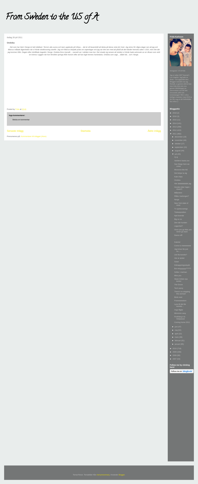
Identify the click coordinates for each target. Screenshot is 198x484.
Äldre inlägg (154, 131)
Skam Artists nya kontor (181, 280)
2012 (175, 130)
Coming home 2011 (182, 322)
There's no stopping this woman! (182, 293)
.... (175, 239)
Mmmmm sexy (180, 313)
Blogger (122, 475)
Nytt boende (179, 216)
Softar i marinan (180, 272)
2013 (175, 127)
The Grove (178, 285)
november (179, 140)
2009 (175, 352)
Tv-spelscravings (181, 209)
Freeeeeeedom (180, 301)
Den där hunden (180, 223)
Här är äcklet (179, 258)
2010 (175, 348)
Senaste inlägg (15, 131)
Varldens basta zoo (181, 161)
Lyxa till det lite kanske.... (180, 305)
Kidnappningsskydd (182, 265)
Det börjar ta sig (180, 173)
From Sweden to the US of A (52, 17)
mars (177, 337)
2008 (175, 355)
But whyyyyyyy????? (182, 269)
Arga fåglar (178, 310)
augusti (178, 151)
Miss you (177, 275)
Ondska (177, 180)
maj (176, 330)
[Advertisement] (181, 418)
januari (178, 344)
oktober (178, 144)
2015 (175, 120)
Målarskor (178, 193)
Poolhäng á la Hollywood (179, 318)
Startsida (85, 131)
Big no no (178, 219)
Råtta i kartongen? (181, 196)
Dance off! (178, 235)
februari (178, 340)
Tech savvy (178, 288)
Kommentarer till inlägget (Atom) (33, 136)
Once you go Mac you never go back (183, 231)
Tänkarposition (180, 212)
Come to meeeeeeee (182, 246)
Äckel (176, 262)
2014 (175, 123)
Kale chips (178, 177)
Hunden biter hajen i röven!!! (182, 188)
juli (176, 154)
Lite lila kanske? (180, 255)
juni (176, 327)
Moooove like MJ (181, 170)
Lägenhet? (178, 226)
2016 (175, 116)
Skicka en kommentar (21, 120)
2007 (175, 359)
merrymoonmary (103, 475)
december (179, 137)
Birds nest (178, 297)
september (179, 147)
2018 (175, 113)
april (177, 334)
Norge (176, 200)
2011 (175, 134)
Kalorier (177, 242)
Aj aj (176, 157)
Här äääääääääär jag (182, 183)
